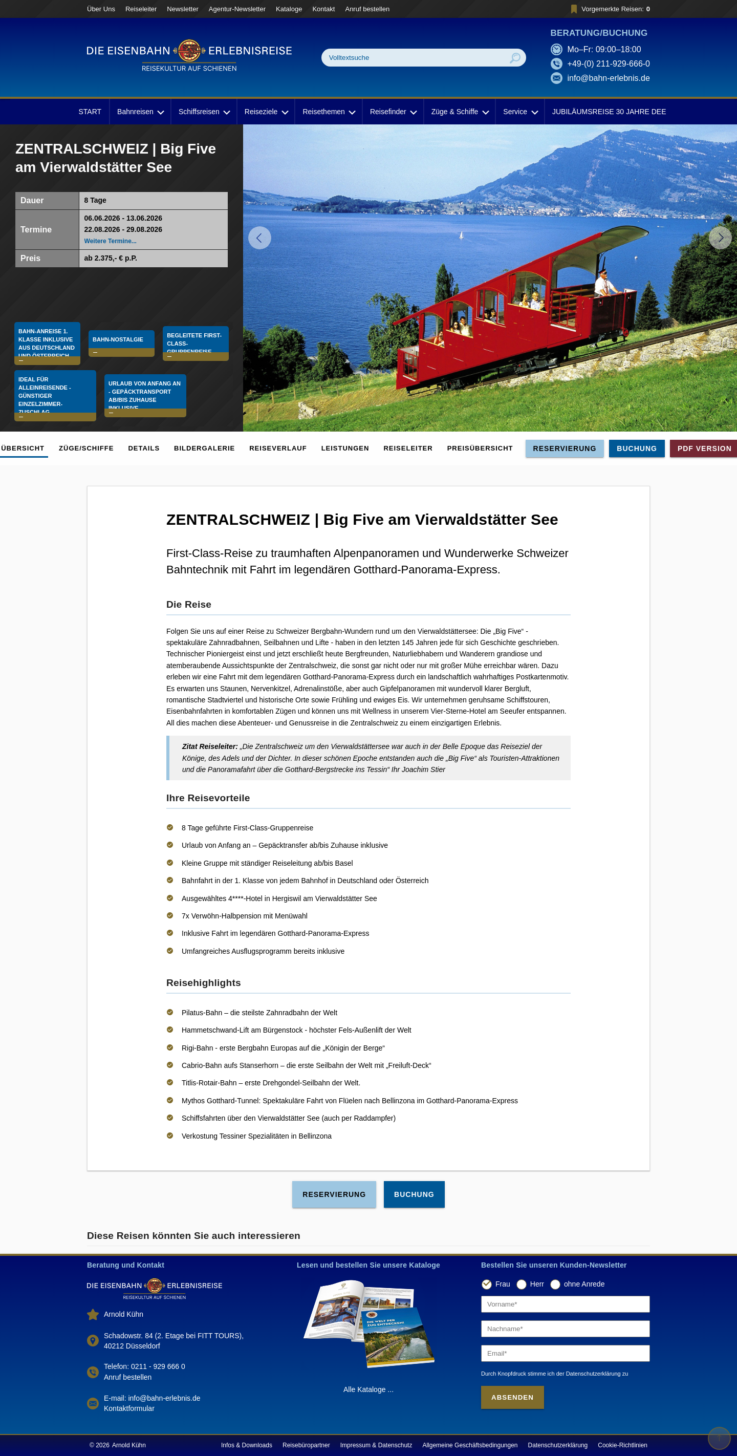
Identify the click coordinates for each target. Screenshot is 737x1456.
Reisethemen (328, 112)
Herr (537, 1284)
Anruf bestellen (367, 9)
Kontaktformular (129, 1408)
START (89, 112)
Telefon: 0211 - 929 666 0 (144, 1366)
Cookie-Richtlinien (622, 1445)
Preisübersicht (480, 448)
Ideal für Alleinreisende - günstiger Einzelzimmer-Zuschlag (65, 393)
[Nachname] (565, 1328)
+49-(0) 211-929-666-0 (609, 63)
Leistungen (345, 448)
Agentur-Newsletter (237, 9)
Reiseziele (266, 112)
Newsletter (182, 9)
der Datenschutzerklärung (588, 1374)
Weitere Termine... (110, 241)
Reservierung (565, 448)
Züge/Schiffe (86, 448)
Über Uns (101, 9)
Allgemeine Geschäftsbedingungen (469, 1445)
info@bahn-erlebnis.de (609, 78)
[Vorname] (565, 1304)
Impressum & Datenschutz (376, 1445)
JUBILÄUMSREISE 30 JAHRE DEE (609, 112)
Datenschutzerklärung (558, 1445)
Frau (502, 1284)
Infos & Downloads (246, 1445)
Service (519, 112)
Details (144, 448)
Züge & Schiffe (459, 112)
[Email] (565, 1353)
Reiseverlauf (278, 448)
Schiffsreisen (204, 112)
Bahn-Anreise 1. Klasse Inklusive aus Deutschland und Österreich (46, 334)
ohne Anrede (584, 1284)
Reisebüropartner (306, 1445)
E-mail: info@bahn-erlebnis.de (152, 1398)
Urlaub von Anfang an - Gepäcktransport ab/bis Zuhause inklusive (173, 393)
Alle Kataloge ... (368, 1389)
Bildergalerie (204, 448)
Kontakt (323, 9)
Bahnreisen (140, 112)
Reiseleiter (141, 9)
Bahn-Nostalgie (120, 330)
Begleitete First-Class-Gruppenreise (191, 334)
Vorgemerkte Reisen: (609, 9)
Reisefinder (393, 112)
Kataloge (289, 9)
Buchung (637, 448)
